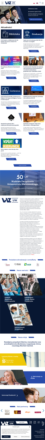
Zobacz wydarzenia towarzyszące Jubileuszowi (22, 188)
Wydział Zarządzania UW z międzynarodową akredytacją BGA (10, 124)
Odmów (15, 436)
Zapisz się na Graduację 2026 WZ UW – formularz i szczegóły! (33, 40)
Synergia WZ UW (40, 432)
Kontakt (42, 434)
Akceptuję (6, 436)
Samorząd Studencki (10, 395)
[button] (29, 426)
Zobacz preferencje (25, 436)
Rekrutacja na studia (36, 377)
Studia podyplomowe (39, 431)
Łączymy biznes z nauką (10, 356)
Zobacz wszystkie (22, 165)
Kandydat (42, 429)
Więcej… (33, 254)
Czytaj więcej (33, 51)
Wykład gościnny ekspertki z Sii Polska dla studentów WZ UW (33, 97)
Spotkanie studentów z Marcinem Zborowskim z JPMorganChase (32, 124)
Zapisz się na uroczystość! (35, 19)
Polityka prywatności (39, 437)
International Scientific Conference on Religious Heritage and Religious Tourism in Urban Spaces (11, 98)
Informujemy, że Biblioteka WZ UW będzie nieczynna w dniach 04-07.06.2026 (9, 41)
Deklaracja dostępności (39, 435)
